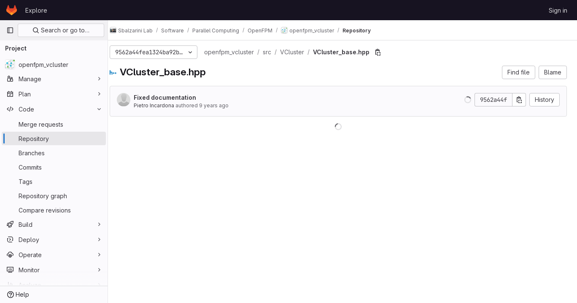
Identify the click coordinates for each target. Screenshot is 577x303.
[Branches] (54, 152)
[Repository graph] (54, 195)
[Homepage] (12, 10)
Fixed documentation (173, 97)
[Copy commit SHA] (519, 99)
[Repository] (54, 138)
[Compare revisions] (54, 210)
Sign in (558, 10)
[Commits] (54, 167)
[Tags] (54, 181)
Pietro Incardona (162, 105)
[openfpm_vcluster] (54, 64)
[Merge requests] (54, 124)
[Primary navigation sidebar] (10, 30)
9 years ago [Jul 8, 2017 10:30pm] (222, 105)
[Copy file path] (386, 52)
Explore (36, 10)
